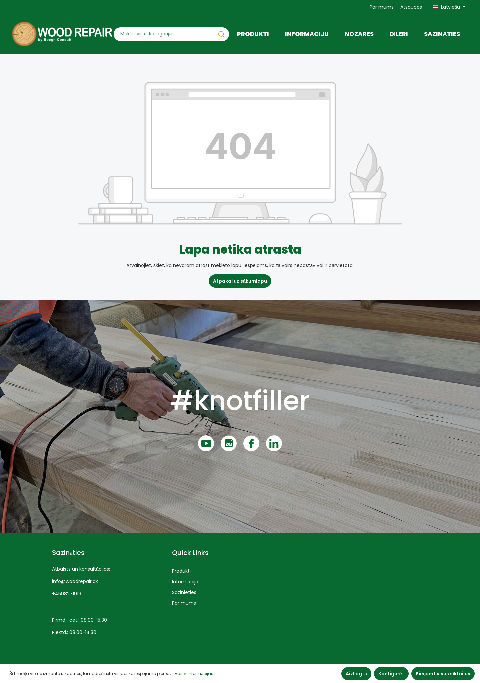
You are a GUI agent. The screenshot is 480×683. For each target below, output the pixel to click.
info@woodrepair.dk (75, 581)
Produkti (181, 571)
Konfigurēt (391, 673)
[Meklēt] (221, 34)
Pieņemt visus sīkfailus (443, 673)
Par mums (382, 7)
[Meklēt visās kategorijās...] (164, 34)
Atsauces (411, 7)
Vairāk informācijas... (195, 673)
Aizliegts (356, 673)
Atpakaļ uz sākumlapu (240, 281)
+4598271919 (66, 593)
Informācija (185, 581)
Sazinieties (184, 592)
